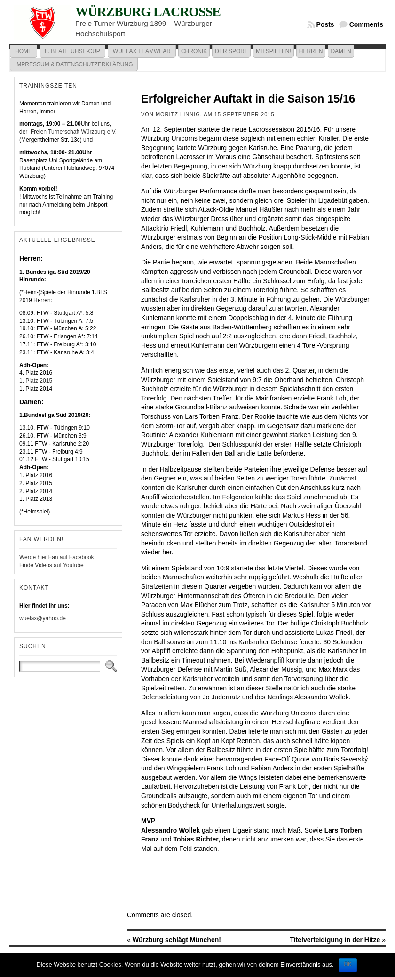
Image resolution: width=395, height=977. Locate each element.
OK (348, 964)
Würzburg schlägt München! (177, 940)
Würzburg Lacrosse (148, 11)
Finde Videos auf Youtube (51, 565)
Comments (366, 24)
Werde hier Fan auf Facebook (56, 557)
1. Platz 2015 (35, 380)
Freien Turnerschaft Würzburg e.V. (73, 131)
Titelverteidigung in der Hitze (335, 940)
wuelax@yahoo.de (42, 618)
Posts (325, 24)
